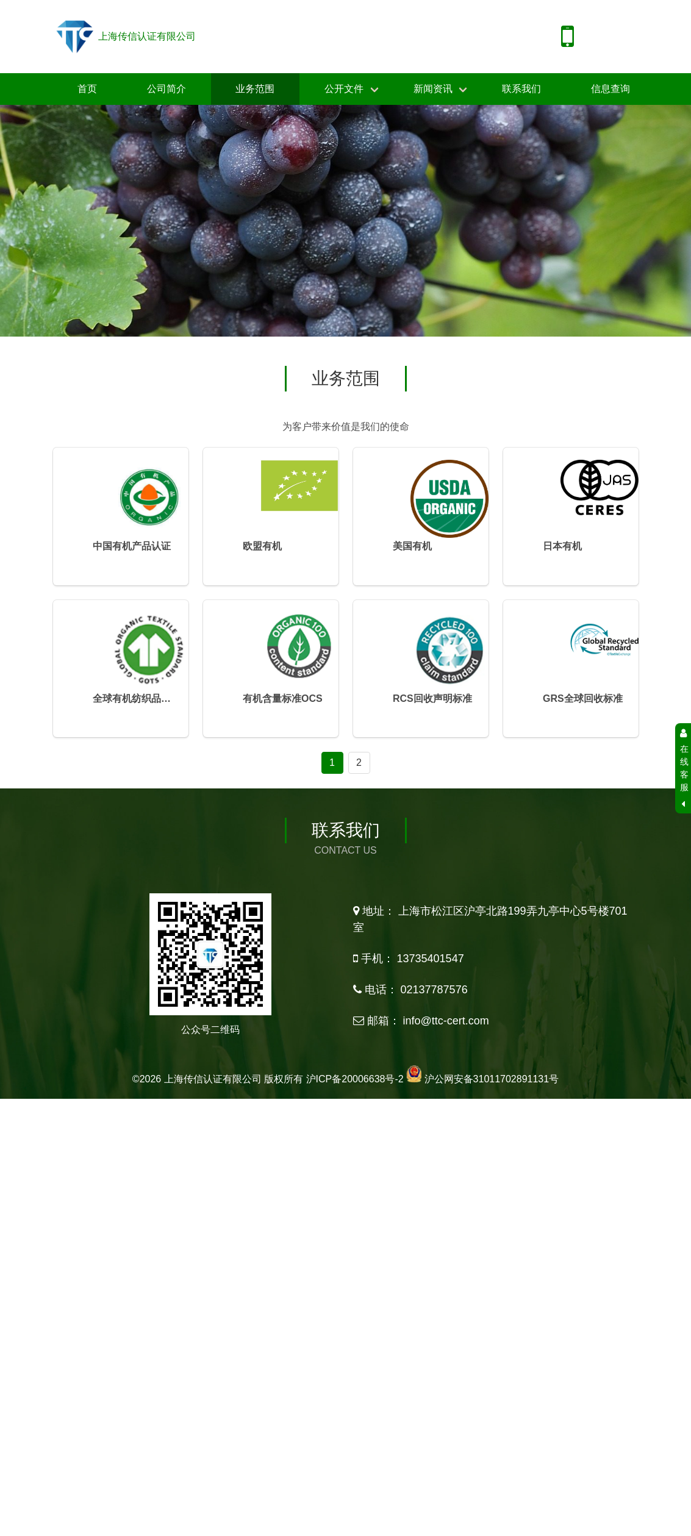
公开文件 (343, 89)
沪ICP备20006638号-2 (355, 1134)
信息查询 (610, 89)
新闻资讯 (433, 89)
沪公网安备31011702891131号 (491, 1134)
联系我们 (521, 89)
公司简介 (166, 89)
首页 (87, 89)
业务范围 (254, 89)
